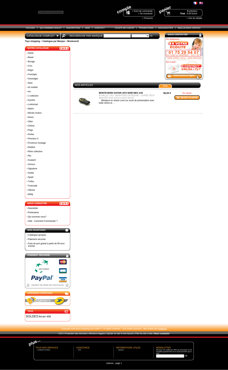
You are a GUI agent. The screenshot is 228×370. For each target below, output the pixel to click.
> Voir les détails (194, 18)
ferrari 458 (45, 316)
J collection (33, 96)
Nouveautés (165, 28)
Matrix (31, 108)
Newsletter (33, 208)
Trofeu (31, 181)
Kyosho (31, 100)
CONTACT (100, 28)
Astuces (121, 350)
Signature (32, 168)
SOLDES (32, 316)
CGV (60, 333)
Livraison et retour (43, 350)
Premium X (33, 138)
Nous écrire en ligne (184, 75)
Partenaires (33, 212)
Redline (31, 147)
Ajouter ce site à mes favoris (120, 333)
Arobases (162, 329)
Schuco (31, 164)
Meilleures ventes (189, 28)
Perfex (31, 134)
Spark (30, 177)
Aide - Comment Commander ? (43, 221)
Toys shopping (32, 41)
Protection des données (76, 333)
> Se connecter (145, 13)
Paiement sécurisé (37, 239)
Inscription (73, 28)
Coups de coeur (124, 28)
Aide (87, 28)
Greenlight (33, 78)
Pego (30, 130)
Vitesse (31, 190)
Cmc (30, 66)
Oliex (30, 121)
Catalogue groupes (37, 235)
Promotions (146, 28)
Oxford (31, 126)
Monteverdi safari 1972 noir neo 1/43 (121, 93)
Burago (31, 61)
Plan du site (140, 333)
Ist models (33, 87)
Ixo (29, 91)
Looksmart (33, 104)
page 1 (118, 363)
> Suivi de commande (142, 11)
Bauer (31, 57)
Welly (30, 194)
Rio (29, 155)
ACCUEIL (30, 28)
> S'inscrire (147, 18)
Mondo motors (35, 113)
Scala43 (32, 160)
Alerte (30, 53)
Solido (31, 173)
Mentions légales (97, 333)
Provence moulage (37, 143)
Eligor (30, 70)
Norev (31, 117)
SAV (79, 350)
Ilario (30, 83)
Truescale (32, 185)
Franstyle (32, 74)
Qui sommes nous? (51, 28)
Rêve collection (35, 151)
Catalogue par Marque (53, 41)
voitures (110, 363)
